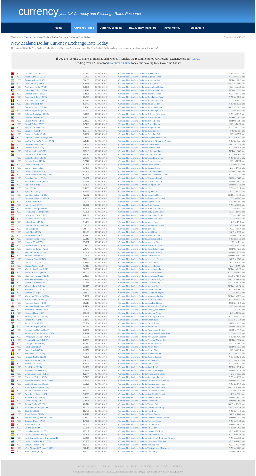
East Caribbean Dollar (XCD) (38, 174)
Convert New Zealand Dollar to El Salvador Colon (141, 181)
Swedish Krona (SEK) (35, 397)
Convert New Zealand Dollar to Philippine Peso (140, 343)
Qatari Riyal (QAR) (33, 350)
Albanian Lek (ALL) (34, 73)
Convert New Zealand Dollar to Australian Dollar (140, 87)
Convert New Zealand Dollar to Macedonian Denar (141, 269)
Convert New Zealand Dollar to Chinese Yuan (139, 147)
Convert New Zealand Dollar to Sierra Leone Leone (141, 374)
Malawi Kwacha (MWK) (36, 272)
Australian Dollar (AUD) (36, 87)
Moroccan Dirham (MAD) (37, 296)
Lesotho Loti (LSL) (33, 262)
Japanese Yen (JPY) (33, 242)
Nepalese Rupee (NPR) (35, 303)
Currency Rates (84, 27)
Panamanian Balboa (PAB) (37, 330)
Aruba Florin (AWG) (34, 83)
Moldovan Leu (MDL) (35, 289)
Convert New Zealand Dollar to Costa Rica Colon (140, 158)
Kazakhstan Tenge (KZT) (36, 249)
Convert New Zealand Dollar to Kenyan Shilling (140, 252)
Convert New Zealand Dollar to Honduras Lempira (141, 208)
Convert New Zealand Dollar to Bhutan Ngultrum (140, 110)
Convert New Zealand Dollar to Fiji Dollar (137, 191)
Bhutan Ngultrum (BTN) (36, 110)
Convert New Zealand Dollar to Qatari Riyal (138, 350)
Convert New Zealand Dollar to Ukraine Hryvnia (140, 434)
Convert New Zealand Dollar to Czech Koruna (139, 164)
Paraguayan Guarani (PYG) (37, 336)
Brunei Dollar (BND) (34, 124)
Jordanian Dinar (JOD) (35, 245)
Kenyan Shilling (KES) (35, 252)
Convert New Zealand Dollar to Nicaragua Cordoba (141, 309)
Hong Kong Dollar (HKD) (36, 211)
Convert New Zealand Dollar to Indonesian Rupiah (141, 225)
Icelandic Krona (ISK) (35, 218)
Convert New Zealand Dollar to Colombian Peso (140, 151)
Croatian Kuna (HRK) (35, 161)
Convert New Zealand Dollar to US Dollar (137, 427)
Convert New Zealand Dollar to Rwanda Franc (139, 360)
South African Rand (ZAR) (37, 384)
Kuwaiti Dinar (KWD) (35, 255)
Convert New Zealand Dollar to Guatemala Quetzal (141, 198)
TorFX (195, 58)
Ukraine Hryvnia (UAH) (36, 434)
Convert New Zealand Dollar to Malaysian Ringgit (141, 276)
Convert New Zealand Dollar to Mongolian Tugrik (141, 292)
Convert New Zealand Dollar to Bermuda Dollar (140, 107)
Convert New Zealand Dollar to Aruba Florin (138, 83)
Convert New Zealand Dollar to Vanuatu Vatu (139, 444)
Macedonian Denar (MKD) (37, 269)
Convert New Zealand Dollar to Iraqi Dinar (138, 232)
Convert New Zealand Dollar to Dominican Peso (140, 171)
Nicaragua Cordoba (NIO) (36, 309)
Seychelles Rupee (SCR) (36, 370)
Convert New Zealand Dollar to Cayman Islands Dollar (143, 137)
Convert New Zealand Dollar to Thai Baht (137, 411)
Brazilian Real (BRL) (34, 117)
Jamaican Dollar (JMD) (35, 238)
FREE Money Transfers (142, 27)
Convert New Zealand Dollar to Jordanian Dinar (140, 245)
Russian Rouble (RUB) (35, 357)
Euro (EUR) (30, 188)
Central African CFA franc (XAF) (40, 141)
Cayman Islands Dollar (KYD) (38, 137)
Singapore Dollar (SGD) (36, 377)
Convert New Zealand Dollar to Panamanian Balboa (142, 330)
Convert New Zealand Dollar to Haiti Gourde (138, 205)
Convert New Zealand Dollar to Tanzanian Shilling (141, 407)
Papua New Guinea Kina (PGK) (39, 333)
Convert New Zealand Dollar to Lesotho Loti (138, 262)
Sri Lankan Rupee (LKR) (36, 390)
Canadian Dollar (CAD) (35, 134)
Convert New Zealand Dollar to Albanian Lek (139, 73)
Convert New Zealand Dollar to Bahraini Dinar (139, 93)
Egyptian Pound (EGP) (35, 178)
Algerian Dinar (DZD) (35, 76)
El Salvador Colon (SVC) (36, 181)
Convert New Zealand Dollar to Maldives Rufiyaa (141, 279)
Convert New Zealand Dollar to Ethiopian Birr (139, 184)
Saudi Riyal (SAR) (33, 367)
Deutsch (134, 466)
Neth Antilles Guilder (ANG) (38, 306)
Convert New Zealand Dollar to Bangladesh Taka (140, 97)
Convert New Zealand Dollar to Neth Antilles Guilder (142, 306)
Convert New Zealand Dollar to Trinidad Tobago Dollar (143, 417)
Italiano (177, 466)
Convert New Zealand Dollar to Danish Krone (139, 168)
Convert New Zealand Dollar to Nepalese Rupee (140, 303)
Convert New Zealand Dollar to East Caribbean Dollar (143, 174)
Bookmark (197, 27)
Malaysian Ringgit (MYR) (37, 276)
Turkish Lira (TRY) (33, 424)
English (106, 466)
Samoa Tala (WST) (33, 363)
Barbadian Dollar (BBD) (36, 100)
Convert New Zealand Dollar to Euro (135, 188)
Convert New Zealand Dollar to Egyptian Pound (140, 178)
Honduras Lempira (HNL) (36, 208)
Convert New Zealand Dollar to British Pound (139, 120)
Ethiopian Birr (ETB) (34, 184)
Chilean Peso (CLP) (34, 144)
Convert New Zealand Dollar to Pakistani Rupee (140, 326)
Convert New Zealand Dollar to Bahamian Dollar (140, 90)
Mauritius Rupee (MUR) (36, 282)
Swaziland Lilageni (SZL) (36, 394)
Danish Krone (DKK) (34, 168)
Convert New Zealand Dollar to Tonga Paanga (139, 414)
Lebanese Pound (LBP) (35, 259)
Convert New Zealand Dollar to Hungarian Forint (140, 215)
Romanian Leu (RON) (35, 353)
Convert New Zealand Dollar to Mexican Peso (139, 286)
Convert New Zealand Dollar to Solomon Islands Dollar (143, 380)
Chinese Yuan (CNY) (34, 147)
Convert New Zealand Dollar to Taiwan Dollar (139, 404)
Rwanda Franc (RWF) (35, 360)
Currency (38, 11)
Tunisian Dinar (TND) (35, 421)
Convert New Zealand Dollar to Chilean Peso (138, 144)
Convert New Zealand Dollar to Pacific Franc (138, 323)
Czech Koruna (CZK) (34, 164)
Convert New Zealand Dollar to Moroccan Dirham (141, 296)
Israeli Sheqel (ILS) (33, 235)
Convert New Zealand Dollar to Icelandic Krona (140, 218)
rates (34, 37)
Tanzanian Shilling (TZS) (36, 407)
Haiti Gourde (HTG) (34, 205)
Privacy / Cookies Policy (149, 472)
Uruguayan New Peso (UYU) (38, 441)
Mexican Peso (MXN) (35, 286)
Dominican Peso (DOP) (35, 171)
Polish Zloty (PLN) (33, 346)
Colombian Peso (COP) (35, 151)
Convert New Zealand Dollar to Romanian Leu (139, 353)
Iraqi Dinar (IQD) (33, 232)
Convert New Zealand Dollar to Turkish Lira (138, 424)
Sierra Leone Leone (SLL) (36, 374)
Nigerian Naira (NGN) (35, 313)
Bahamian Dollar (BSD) (36, 90)
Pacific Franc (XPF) (34, 323)
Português (162, 466)
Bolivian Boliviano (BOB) (37, 114)
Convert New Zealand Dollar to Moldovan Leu (139, 289)
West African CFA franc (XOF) (39, 448)
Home (58, 27)
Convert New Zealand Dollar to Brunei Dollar (139, 124)
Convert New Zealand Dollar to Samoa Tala (138, 363)
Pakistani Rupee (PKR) (35, 326)
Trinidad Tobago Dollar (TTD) (38, 417)
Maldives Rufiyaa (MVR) (36, 279)
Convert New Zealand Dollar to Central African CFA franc (144, 141)
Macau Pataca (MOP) (34, 266)
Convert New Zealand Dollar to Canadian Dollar (140, 134)
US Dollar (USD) (32, 427)
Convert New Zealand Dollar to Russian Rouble (140, 357)
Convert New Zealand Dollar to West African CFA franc (143, 448)
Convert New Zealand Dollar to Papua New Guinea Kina (144, 333)
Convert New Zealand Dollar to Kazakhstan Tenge (141, 249)
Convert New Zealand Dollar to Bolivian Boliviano (141, 114)
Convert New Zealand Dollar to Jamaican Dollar (140, 238)
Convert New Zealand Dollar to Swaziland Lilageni (141, 394)
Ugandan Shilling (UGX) (36, 431)
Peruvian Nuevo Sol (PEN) (37, 340)
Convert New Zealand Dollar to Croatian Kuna (139, 161)
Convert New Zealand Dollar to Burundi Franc (139, 131)
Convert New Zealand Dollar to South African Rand (141, 384)
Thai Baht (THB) (32, 411)
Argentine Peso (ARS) (35, 80)
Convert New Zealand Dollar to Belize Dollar (139, 103)
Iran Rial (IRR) (31, 228)
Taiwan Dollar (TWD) (35, 404)
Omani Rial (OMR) (33, 319)
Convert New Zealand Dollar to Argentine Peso (139, 80)
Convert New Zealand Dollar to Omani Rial (138, 319)
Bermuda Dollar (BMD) (35, 107)
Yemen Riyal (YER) (34, 451)
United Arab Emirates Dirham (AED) (41, 438)
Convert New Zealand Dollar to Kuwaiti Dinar (139, 255)
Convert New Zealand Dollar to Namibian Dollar (140, 299)
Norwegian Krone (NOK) (36, 316)
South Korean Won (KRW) (37, 387)
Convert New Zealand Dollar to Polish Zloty (138, 346)
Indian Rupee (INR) (34, 222)
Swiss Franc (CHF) (33, 400)
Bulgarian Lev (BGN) (35, 127)
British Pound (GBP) (34, 120)
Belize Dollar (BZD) (34, 103)
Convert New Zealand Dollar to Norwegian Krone (141, 316)
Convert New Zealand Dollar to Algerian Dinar (139, 76)
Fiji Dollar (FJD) (32, 191)
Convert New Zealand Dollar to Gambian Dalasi (140, 195)
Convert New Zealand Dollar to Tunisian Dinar (139, 421)
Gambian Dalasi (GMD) (36, 195)
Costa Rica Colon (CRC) (36, 158)
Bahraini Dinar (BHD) (35, 93)
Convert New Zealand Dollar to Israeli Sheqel (139, 235)
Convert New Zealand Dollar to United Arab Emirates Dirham (146, 438)
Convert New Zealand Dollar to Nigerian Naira (139, 313)
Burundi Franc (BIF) (34, 131)
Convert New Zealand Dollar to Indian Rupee (139, 222)
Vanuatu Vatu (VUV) (34, 444)
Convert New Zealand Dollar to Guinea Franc (139, 201)
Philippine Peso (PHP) (35, 343)
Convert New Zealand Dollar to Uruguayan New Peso (142, 441)
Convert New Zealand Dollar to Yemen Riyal (138, 451)
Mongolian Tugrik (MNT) (36, 292)
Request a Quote (120, 63)
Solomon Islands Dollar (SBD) (39, 380)
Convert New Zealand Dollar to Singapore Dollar (140, 377)
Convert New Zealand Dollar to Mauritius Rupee (140, 282)
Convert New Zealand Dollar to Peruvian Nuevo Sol (142, 340)
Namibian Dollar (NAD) (36, 299)
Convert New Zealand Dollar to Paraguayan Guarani (142, 336)
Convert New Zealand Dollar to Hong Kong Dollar (141, 211)
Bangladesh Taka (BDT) (36, 97)
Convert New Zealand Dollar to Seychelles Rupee (140, 370)
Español (148, 466)
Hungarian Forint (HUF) (36, 215)
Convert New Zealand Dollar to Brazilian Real (139, 117)
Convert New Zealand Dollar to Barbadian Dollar (140, 100)
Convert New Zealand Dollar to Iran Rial (136, 228)
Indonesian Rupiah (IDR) (36, 225)
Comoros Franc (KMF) (35, 154)
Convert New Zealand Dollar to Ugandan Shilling (140, 431)
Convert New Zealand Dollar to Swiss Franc (138, 400)
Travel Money (171, 27)
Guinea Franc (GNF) (34, 201)
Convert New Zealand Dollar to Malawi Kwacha (140, 272)
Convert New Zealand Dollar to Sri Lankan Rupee (141, 390)
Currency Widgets (110, 27)
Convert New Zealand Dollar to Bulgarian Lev (139, 127)
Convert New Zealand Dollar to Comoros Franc (139, 154)
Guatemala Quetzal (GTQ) (37, 198)
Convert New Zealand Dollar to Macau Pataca (139, 266)
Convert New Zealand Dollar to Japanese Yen (139, 242)
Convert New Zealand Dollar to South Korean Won (141, 387)
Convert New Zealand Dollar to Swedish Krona (139, 397)
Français (120, 466)
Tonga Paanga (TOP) (34, 414)
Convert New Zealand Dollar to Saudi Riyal (138, 367)
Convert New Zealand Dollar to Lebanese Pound (140, 259)
